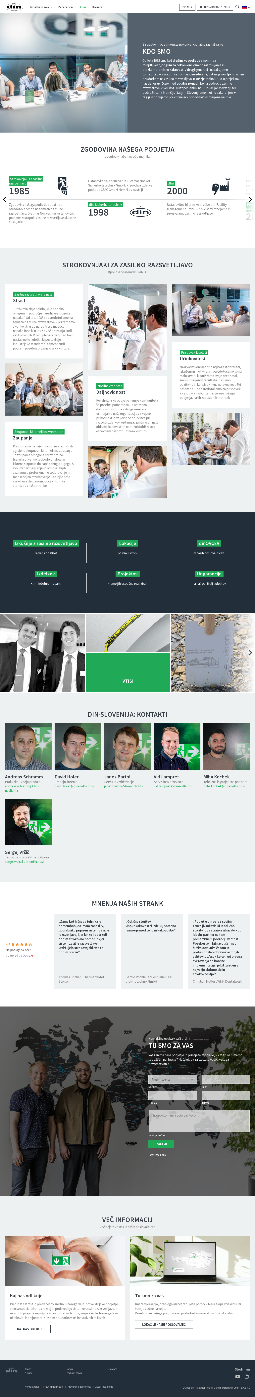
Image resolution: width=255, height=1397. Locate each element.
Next (240, 199)
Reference (112, 1369)
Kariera (70, 1369)
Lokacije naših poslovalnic (164, 1324)
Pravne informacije (53, 1386)
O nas (28, 1369)
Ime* (204, 1087)
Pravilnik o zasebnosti (79, 1386)
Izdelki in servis (74, 1373)
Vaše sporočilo (157, 1135)
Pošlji (161, 1144)
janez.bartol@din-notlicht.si (124, 786)
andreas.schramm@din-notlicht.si (22, 788)
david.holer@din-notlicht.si (74, 786)
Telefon (206, 1103)
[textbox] (173, 1079)
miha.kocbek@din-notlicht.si (224, 786)
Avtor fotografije (104, 1386)
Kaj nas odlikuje (30, 1329)
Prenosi (187, 7)
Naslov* (152, 1087)
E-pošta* (153, 1103)
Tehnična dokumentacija (215, 7)
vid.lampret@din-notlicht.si (173, 786)
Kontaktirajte (32, 1386)
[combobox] (172, 1079)
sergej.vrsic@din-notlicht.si (24, 861)
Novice (28, 1373)
